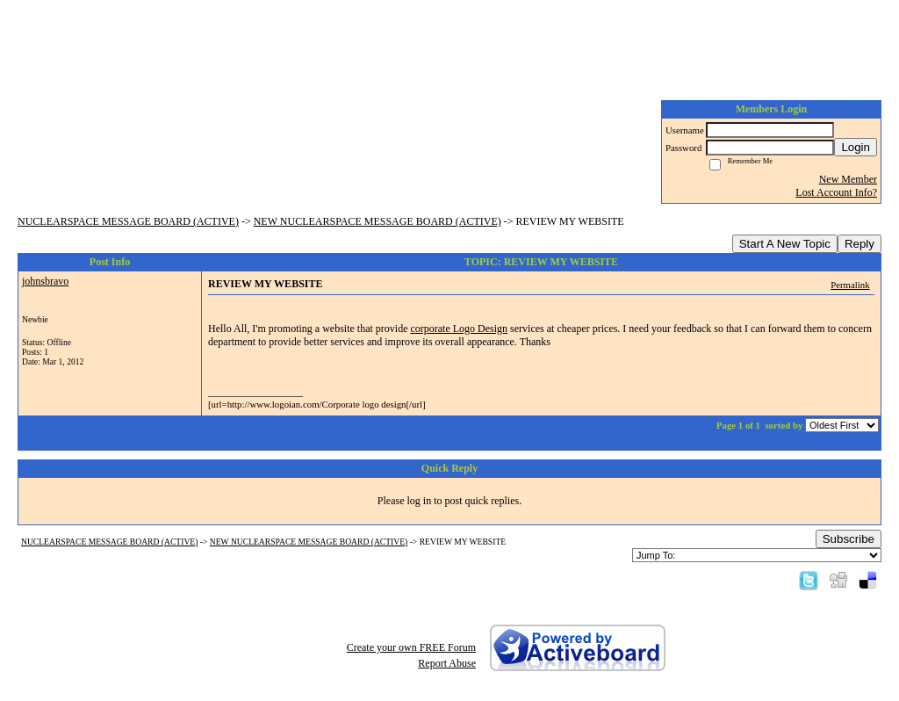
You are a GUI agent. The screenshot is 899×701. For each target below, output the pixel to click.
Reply (859, 243)
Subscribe (848, 539)
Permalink (850, 284)
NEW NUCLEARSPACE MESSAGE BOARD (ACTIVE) (377, 221)
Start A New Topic (785, 243)
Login (855, 147)
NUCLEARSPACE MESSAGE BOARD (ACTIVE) (128, 221)
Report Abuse (447, 663)
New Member (848, 179)
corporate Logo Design (458, 328)
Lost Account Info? (836, 192)
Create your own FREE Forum (411, 647)
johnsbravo (45, 281)
